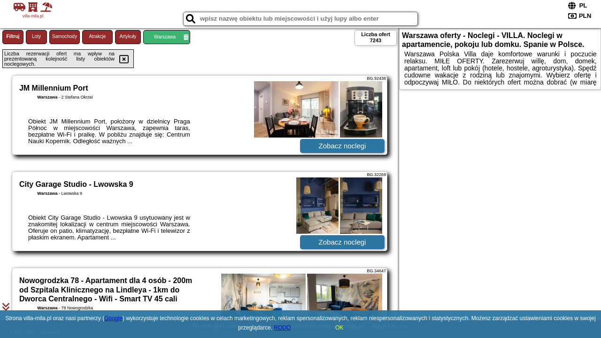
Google (113, 318)
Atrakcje (97, 36)
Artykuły (128, 36)
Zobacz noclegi (342, 146)
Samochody (64, 36)
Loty (36, 36)
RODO (282, 327)
